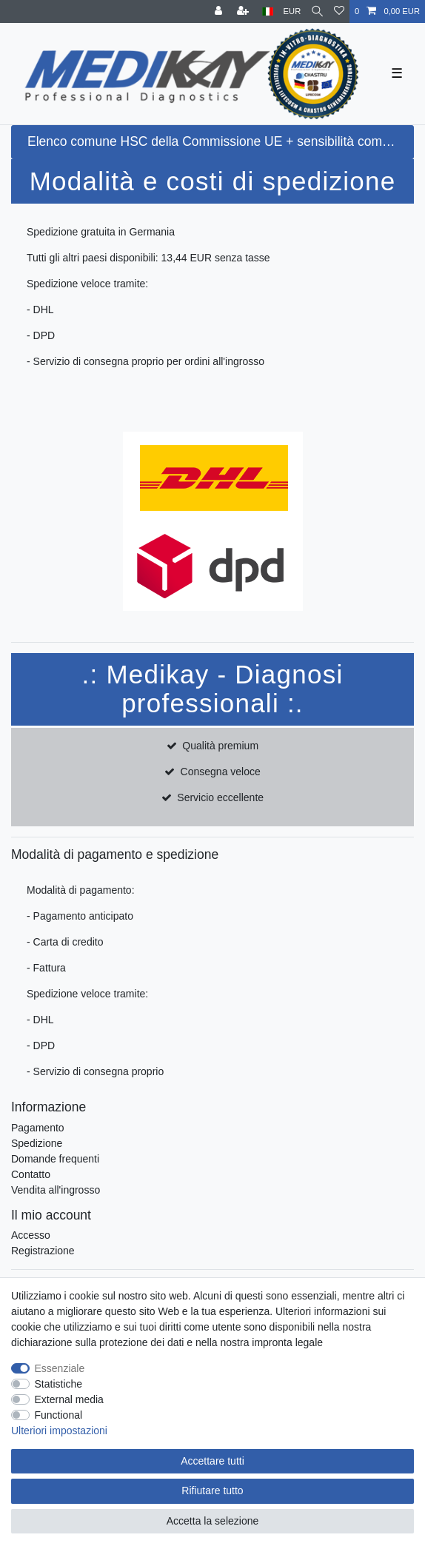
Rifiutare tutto (212, 1490)
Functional (59, 1415)
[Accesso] (220, 11)
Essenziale (60, 1368)
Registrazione (43, 1251)
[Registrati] (244, 11)
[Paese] (267, 11)
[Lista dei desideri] (339, 11)
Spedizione (36, 1143)
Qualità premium (220, 746)
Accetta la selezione (213, 1521)
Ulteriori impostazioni (59, 1430)
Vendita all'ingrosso (55, 1190)
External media (69, 1399)
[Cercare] (317, 11)
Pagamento (37, 1128)
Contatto (30, 1174)
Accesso (30, 1235)
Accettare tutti (212, 1461)
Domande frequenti (55, 1159)
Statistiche (59, 1384)
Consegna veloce (221, 771)
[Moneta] (292, 11)
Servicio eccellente (220, 797)
